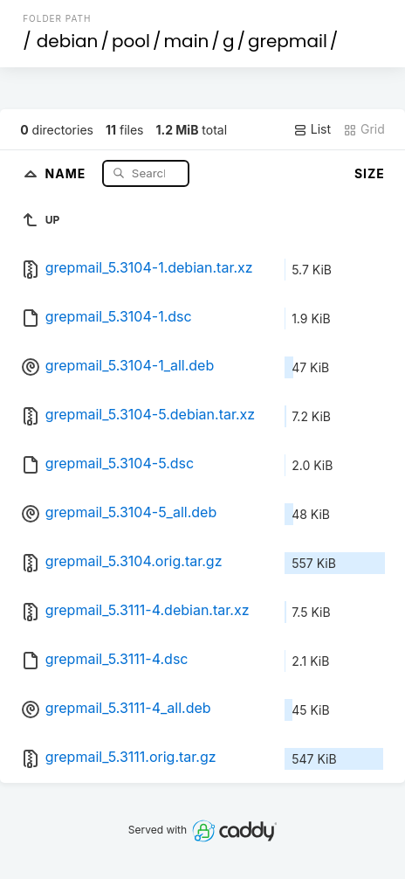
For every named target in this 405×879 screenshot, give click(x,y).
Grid (364, 129)
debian (68, 41)
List (312, 129)
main (186, 41)
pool (131, 41)
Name (67, 172)
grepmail (287, 41)
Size (369, 173)
